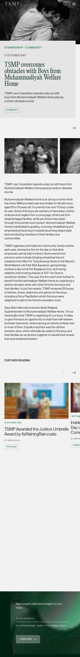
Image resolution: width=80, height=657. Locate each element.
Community (34, 47)
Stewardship (13, 47)
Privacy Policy (59, 626)
